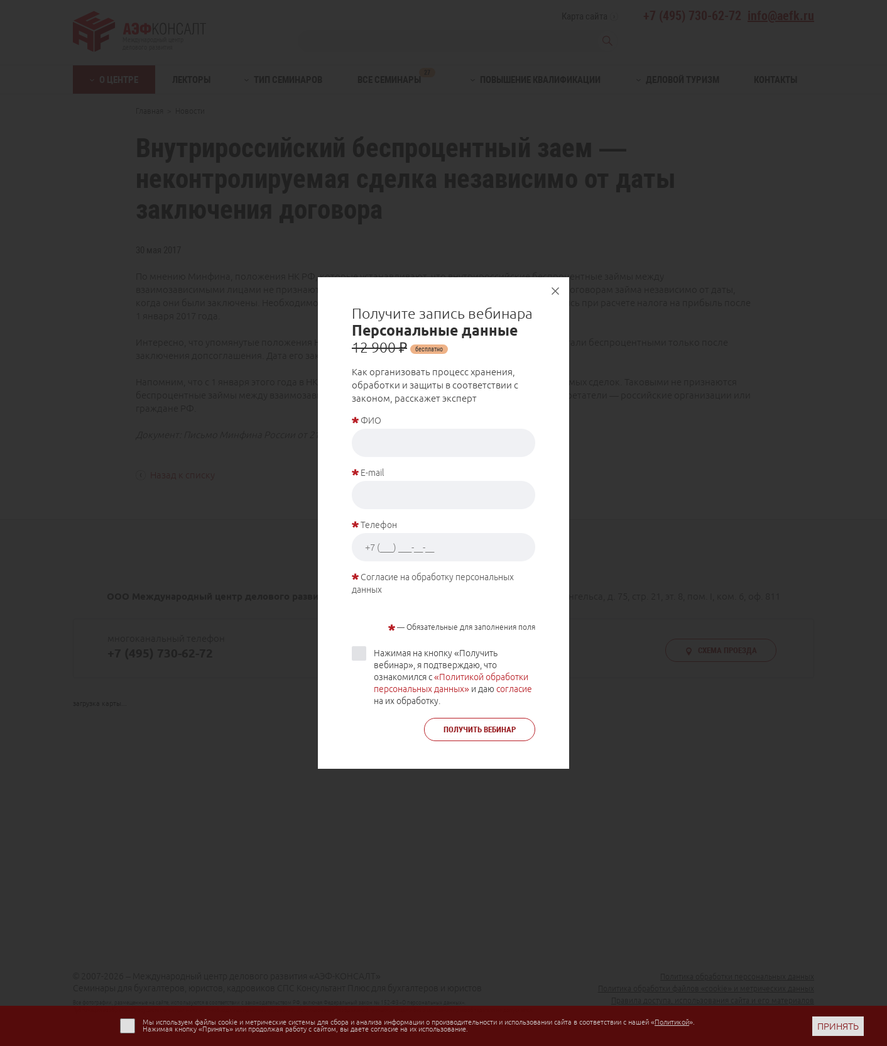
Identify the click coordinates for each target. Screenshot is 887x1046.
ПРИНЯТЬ (838, 1026)
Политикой (672, 1022)
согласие (514, 689)
